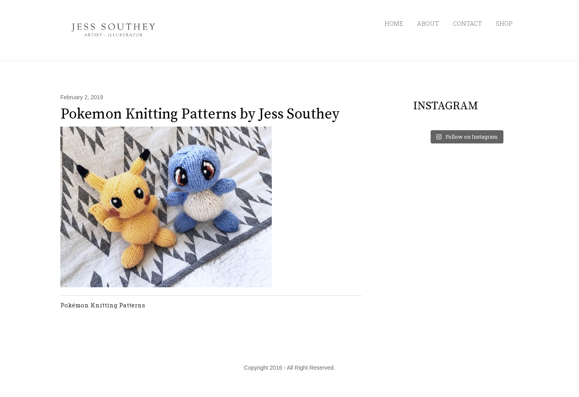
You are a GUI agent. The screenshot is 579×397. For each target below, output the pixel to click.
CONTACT (467, 23)
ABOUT (428, 23)
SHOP (504, 23)
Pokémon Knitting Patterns (102, 305)
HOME (393, 23)
